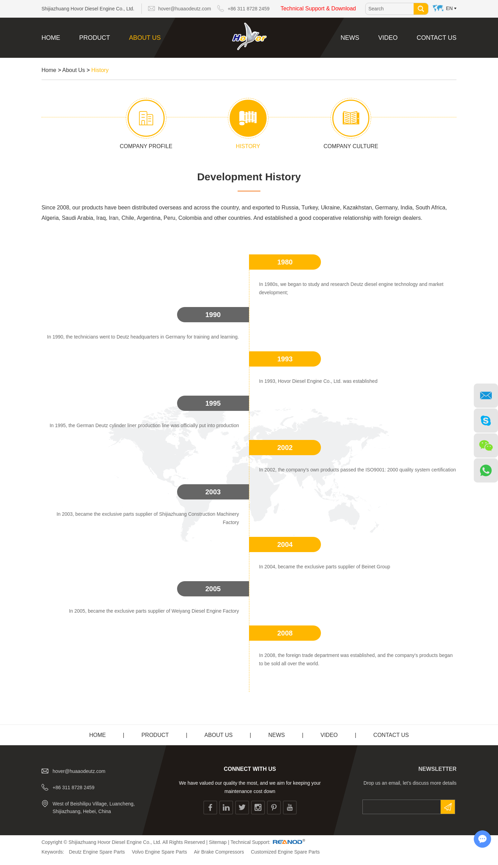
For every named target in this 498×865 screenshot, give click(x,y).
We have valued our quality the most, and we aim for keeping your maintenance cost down (250, 787)
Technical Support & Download (318, 8)
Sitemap (218, 842)
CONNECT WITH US (250, 769)
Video (388, 37)
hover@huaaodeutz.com (184, 8)
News (350, 37)
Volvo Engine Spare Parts (159, 852)
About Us (145, 37)
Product (94, 37)
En (449, 8)
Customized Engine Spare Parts (285, 852)
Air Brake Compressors (219, 852)
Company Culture (351, 146)
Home (51, 37)
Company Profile (146, 146)
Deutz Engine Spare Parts (97, 852)
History (100, 70)
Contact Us (436, 37)
